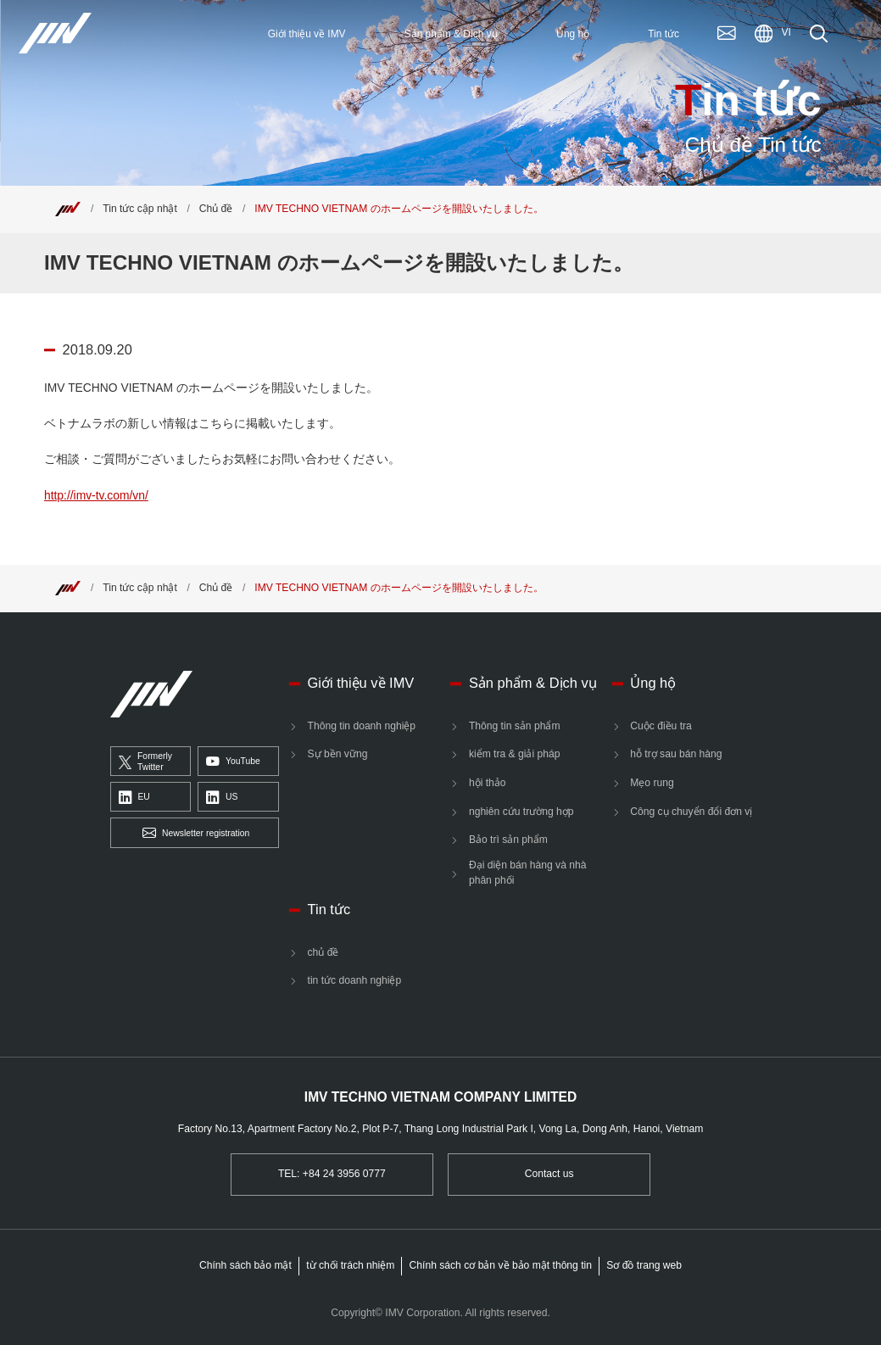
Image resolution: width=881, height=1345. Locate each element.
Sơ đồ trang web (644, 1265)
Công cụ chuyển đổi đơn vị (691, 812)
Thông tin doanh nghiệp (362, 726)
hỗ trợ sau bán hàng (676, 754)
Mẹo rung (651, 783)
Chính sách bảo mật (245, 1265)
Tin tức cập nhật (140, 209)
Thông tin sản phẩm (514, 726)
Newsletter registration (195, 834)
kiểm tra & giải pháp (514, 754)
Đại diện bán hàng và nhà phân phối (528, 872)
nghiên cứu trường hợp (521, 812)
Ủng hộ (653, 682)
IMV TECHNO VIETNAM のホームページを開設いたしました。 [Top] (398, 209)
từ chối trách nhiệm (350, 1265)
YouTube (233, 762)
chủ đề (323, 952)
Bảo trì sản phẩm (508, 840)
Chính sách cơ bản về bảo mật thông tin (501, 1265)
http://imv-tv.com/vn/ (96, 495)
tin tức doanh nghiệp (355, 980)
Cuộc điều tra (661, 726)
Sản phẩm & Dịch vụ (533, 682)
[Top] (68, 209)
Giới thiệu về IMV (361, 682)
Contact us (549, 1174)
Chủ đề (216, 209)
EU (134, 798)
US (221, 798)
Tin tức (329, 909)
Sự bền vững (338, 754)
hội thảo (487, 783)
